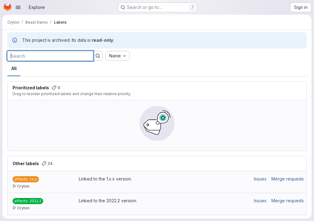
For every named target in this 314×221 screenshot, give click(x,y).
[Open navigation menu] (18, 7)
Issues (260, 178)
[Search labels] (50, 56)
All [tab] (14, 68)
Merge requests (287, 178)
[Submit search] (98, 56)
